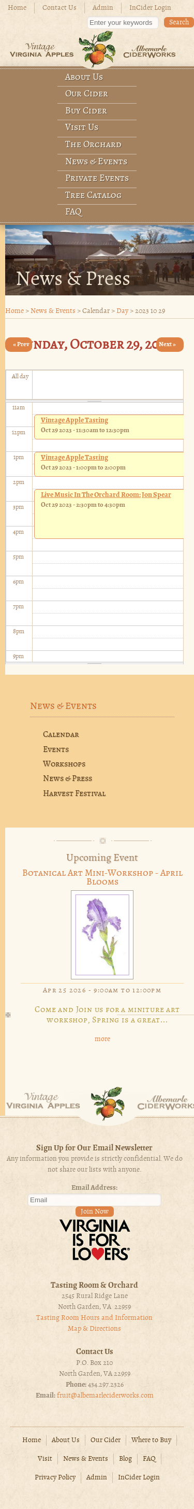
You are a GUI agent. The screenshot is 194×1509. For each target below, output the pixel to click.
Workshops (64, 764)
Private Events (97, 178)
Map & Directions (94, 1329)
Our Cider (86, 94)
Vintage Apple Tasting (74, 420)
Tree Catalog (93, 196)
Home (17, 8)
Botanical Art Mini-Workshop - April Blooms (102, 878)
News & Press (67, 779)
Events (56, 750)
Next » (167, 344)
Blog (125, 1459)
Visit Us (81, 128)
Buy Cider (86, 111)
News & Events (96, 162)
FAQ (73, 212)
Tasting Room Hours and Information (94, 1318)
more (102, 1039)
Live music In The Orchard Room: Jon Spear (106, 495)
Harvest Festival (74, 794)
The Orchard (93, 145)
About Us (84, 77)
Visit (45, 1459)
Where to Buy (151, 1440)
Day (122, 311)
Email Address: (94, 1188)
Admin (103, 8)
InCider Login (150, 8)
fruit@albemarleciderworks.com (105, 1396)
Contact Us (59, 8)
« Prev (21, 344)
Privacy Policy (55, 1478)
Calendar (61, 734)
